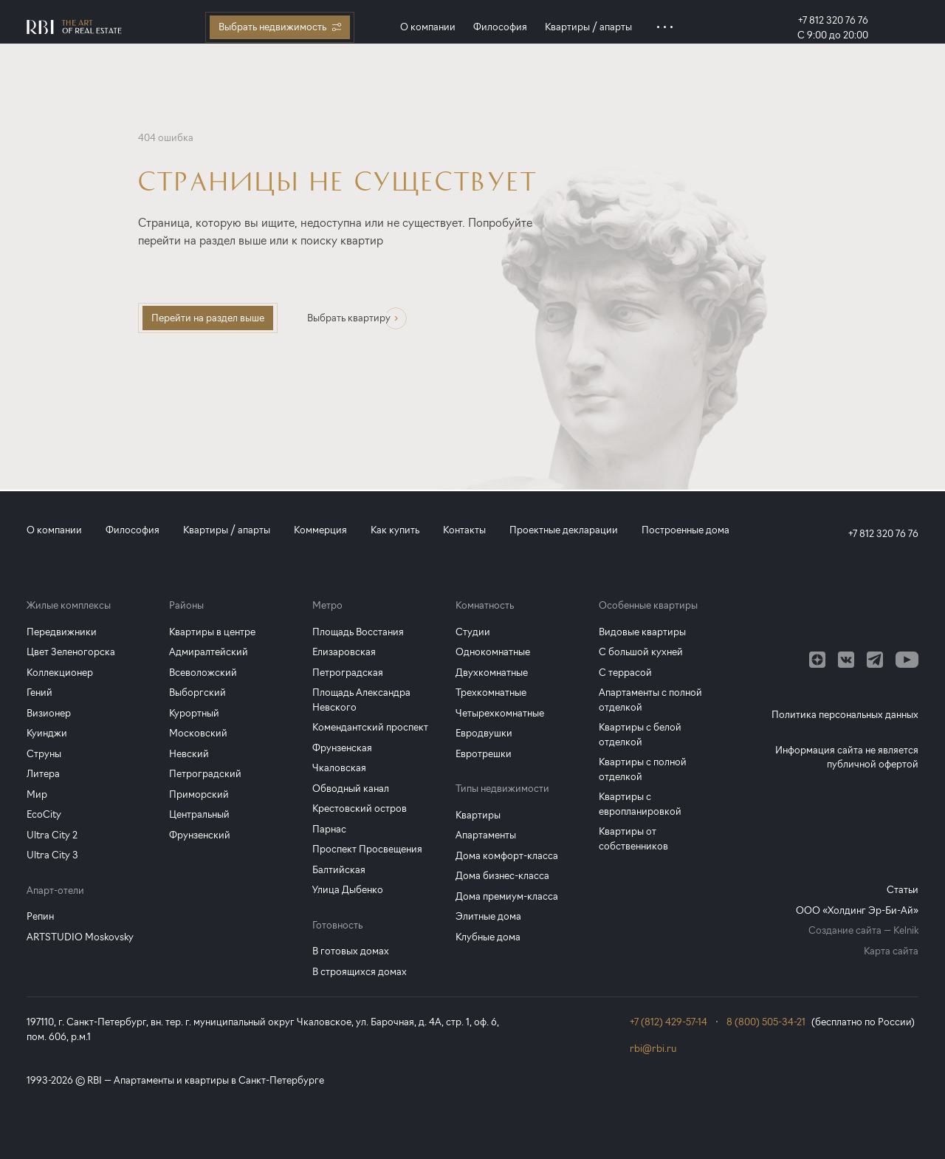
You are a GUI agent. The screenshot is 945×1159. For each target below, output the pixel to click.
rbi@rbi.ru (653, 1048)
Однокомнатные (493, 651)
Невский (189, 753)
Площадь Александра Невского (361, 699)
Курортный (194, 713)
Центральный (199, 814)
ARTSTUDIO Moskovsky (80, 937)
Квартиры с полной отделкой (643, 769)
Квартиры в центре (212, 631)
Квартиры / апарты (588, 27)
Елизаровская (344, 651)
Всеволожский (203, 672)
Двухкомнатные (492, 672)
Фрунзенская (342, 747)
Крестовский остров (359, 808)
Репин (40, 916)
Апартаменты (486, 835)
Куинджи (47, 733)
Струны (44, 753)
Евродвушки (484, 733)
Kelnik (905, 930)
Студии (473, 631)
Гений (39, 692)
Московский (198, 733)
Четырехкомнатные (500, 713)
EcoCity (44, 814)
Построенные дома (685, 530)
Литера (43, 773)
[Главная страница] (74, 27)
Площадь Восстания (358, 631)
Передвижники (62, 631)
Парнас (329, 829)
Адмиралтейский (208, 651)
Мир (37, 794)
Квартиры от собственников (633, 838)
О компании (428, 27)
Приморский (199, 794)
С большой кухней (641, 651)
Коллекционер (60, 672)
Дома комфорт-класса (507, 855)
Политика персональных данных (845, 714)
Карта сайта (891, 951)
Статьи (902, 889)
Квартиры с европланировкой (640, 803)
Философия (500, 27)
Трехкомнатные (491, 692)
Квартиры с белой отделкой (640, 734)
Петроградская (347, 672)
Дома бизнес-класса (502, 875)
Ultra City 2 (52, 835)
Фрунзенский (199, 835)
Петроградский (205, 773)
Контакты (464, 530)
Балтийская (338, 869)
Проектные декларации (563, 530)
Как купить (395, 530)
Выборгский (197, 692)
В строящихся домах (359, 971)
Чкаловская (339, 767)
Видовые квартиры (642, 631)
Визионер (49, 713)
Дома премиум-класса (507, 896)
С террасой (625, 672)
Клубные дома (488, 937)
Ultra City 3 (52, 855)
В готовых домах (350, 951)
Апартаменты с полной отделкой (650, 699)
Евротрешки (484, 753)
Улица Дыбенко (347, 889)
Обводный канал (350, 788)
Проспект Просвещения (367, 849)
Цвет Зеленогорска (71, 651)
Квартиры (478, 815)
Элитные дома (488, 916)
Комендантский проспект (370, 727)
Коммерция (320, 530)
